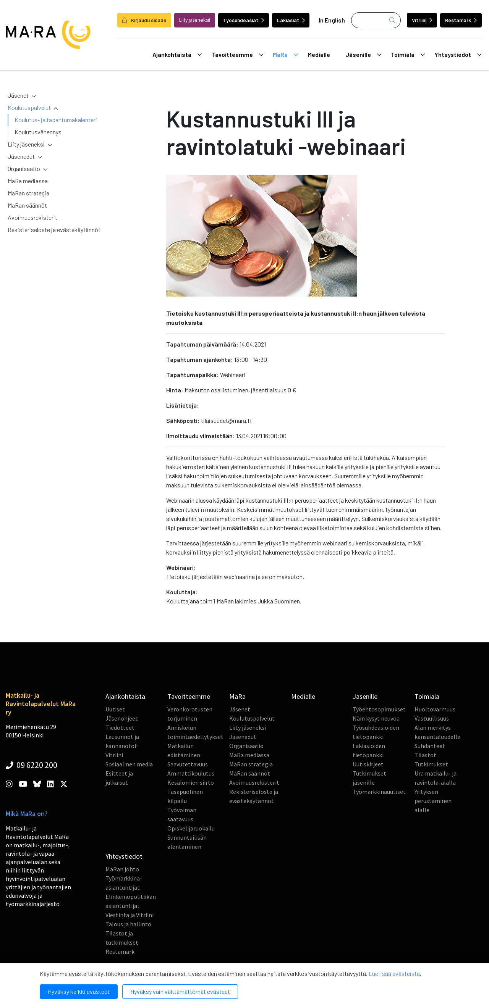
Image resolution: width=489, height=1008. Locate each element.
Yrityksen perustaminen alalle (433, 801)
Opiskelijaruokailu (191, 828)
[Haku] (376, 20)
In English (332, 20)
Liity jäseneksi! (194, 20)
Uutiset (115, 709)
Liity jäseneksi (26, 144)
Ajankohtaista (177, 54)
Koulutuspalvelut (29, 107)
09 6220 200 (31, 765)
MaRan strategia (28, 193)
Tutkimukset (431, 764)
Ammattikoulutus (190, 773)
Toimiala (408, 54)
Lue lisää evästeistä (394, 973)
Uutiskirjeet (368, 764)
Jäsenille (363, 54)
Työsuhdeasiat (243, 20)
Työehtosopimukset (379, 709)
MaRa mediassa (28, 180)
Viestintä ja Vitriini (129, 915)
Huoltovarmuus (435, 709)
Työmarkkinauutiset (379, 791)
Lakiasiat (291, 20)
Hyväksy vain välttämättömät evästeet (180, 991)
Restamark (461, 20)
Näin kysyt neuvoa (376, 718)
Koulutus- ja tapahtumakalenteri (56, 119)
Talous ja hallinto (128, 924)
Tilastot (425, 755)
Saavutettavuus (187, 764)
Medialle (319, 54)
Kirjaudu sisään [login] (144, 20)
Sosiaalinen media (129, 764)
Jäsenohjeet (121, 718)
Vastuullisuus (432, 718)
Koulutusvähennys (38, 131)
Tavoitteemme (237, 54)
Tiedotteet (119, 727)
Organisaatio (24, 168)
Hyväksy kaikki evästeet (79, 991)
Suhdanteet (430, 746)
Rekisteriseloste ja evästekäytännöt (54, 229)
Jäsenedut (21, 156)
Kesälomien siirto (190, 782)
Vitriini (422, 20)
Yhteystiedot (457, 54)
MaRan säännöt (27, 205)
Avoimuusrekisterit (32, 217)
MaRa (285, 54)
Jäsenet (18, 95)
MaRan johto (122, 869)
